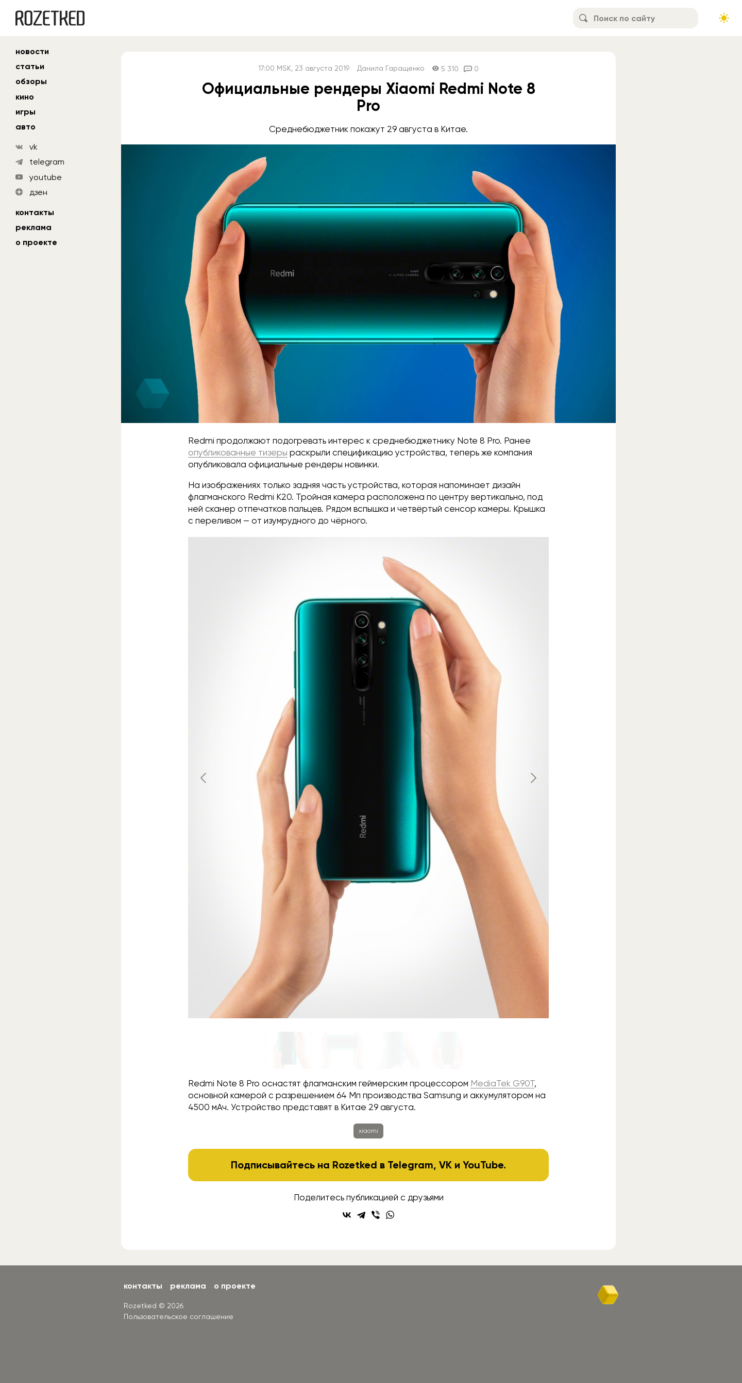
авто (25, 127)
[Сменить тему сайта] (724, 18)
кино (24, 97)
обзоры (31, 81)
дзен (38, 192)
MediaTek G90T (502, 1083)
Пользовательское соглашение (178, 1316)
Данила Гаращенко (391, 68)
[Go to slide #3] (395, 1050)
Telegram (410, 1165)
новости (32, 51)
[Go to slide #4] (449, 1050)
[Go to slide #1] (288, 1050)
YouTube (483, 1165)
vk (33, 147)
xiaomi (368, 1130)
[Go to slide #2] (341, 1050)
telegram (46, 162)
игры (25, 112)
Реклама (33, 227)
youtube (45, 177)
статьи (29, 66)
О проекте (36, 242)
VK (445, 1165)
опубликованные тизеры (238, 452)
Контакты (34, 212)
